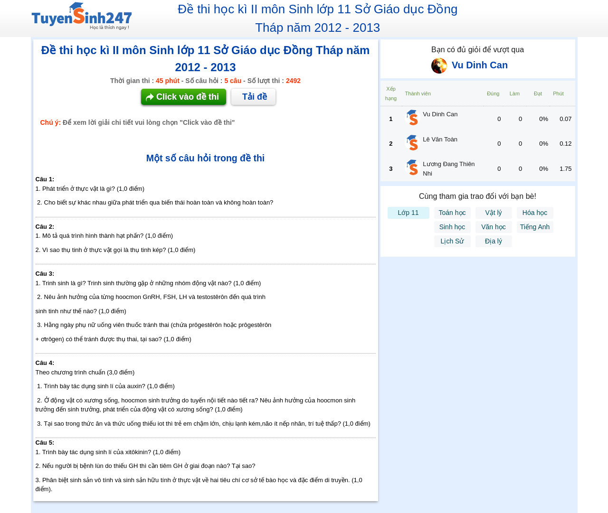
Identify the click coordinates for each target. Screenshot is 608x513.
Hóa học (534, 212)
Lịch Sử (452, 241)
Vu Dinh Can (440, 114)
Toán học (452, 212)
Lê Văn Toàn (440, 139)
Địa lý (493, 241)
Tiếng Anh (535, 227)
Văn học (493, 227)
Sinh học (452, 227)
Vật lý (493, 212)
